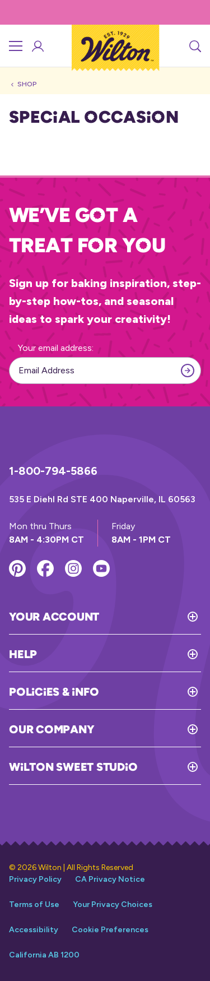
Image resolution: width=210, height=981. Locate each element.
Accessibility (33, 929)
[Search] (194, 46)
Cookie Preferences (110, 929)
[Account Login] (37, 46)
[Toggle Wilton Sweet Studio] (169, 767)
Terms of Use (34, 904)
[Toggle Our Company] (147, 729)
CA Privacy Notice (110, 879)
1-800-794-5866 (53, 471)
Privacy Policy (35, 879)
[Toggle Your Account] (150, 616)
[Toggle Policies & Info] (150, 692)
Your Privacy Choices (112, 904)
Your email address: (56, 348)
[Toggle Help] (119, 654)
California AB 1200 (44, 955)
